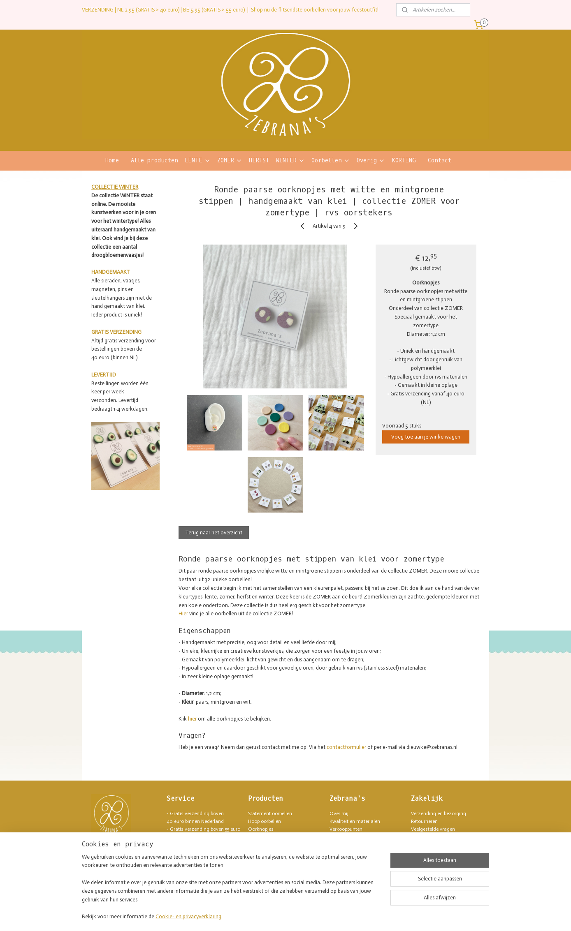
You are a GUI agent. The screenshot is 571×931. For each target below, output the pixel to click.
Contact (439, 160)
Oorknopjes (261, 829)
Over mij (339, 813)
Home (112, 160)
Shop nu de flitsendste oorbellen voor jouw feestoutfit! (314, 10)
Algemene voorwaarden (437, 837)
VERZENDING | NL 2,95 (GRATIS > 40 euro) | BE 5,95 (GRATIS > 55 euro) (163, 10)
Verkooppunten (346, 829)
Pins (252, 853)
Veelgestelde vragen (433, 829)
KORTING (404, 160)
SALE (253, 876)
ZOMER (229, 160)
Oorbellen (330, 160)
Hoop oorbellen (264, 821)
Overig (371, 160)
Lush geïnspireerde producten (362, 837)
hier (192, 719)
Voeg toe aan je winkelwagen (425, 437)
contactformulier (346, 747)
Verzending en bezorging (438, 813)
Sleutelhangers (264, 868)
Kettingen (258, 845)
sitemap (255, 916)
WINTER (290, 160)
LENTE (198, 160)
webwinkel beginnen (297, 916)
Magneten (259, 861)
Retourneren (424, 821)
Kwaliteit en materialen (355, 821)
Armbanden (261, 837)
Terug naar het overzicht (213, 532)
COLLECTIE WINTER (114, 187)
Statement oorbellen (270, 813)
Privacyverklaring (429, 845)
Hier (183, 613)
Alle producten (154, 160)
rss (269, 916)
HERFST (259, 160)
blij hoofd (189, 853)
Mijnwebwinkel (362, 916)
